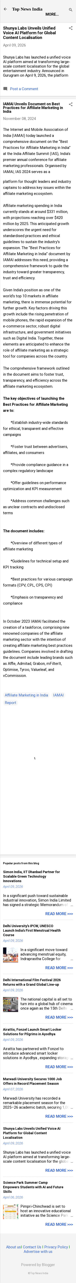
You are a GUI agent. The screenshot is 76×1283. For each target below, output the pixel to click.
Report (10, 702)
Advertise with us (38, 1251)
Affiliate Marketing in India (26, 695)
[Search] (70, 10)
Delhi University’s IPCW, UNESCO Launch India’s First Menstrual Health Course (32, 930)
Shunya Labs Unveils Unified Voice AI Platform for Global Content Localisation (29, 33)
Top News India (27, 9)
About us (13, 1247)
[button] (70, 28)
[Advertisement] (38, 822)
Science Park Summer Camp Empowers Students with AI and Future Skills (33, 1187)
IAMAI (58, 695)
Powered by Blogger (38, 1264)
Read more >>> (59, 914)
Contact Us (32, 1247)
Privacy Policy (56, 1247)
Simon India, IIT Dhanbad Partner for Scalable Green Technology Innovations (31, 876)
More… (52, 14)
